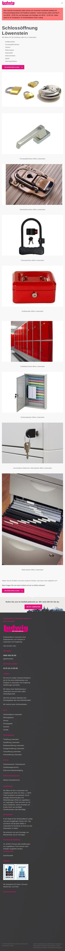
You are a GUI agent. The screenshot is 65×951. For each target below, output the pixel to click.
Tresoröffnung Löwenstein (12, 751)
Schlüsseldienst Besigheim (55, 947)
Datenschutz (5, 945)
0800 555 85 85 (9, 655)
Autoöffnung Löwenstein (11, 742)
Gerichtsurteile (8, 855)
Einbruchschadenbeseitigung (13, 770)
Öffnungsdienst (8, 717)
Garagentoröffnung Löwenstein (13, 748)
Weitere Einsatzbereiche (11, 780)
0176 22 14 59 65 (10, 668)
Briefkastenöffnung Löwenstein (13, 745)
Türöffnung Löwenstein (11, 739)
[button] (62, 3)
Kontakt (5, 730)
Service (5, 720)
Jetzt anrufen (33, 607)
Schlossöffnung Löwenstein (12, 754)
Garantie (6, 727)
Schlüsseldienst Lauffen (53, 945)
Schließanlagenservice (11, 767)
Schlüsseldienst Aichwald (39, 945)
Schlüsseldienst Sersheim (40, 947)
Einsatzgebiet (7, 723)
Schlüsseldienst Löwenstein (12, 714)
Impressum (24, 943)
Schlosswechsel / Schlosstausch (14, 764)
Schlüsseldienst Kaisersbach (54, 944)
